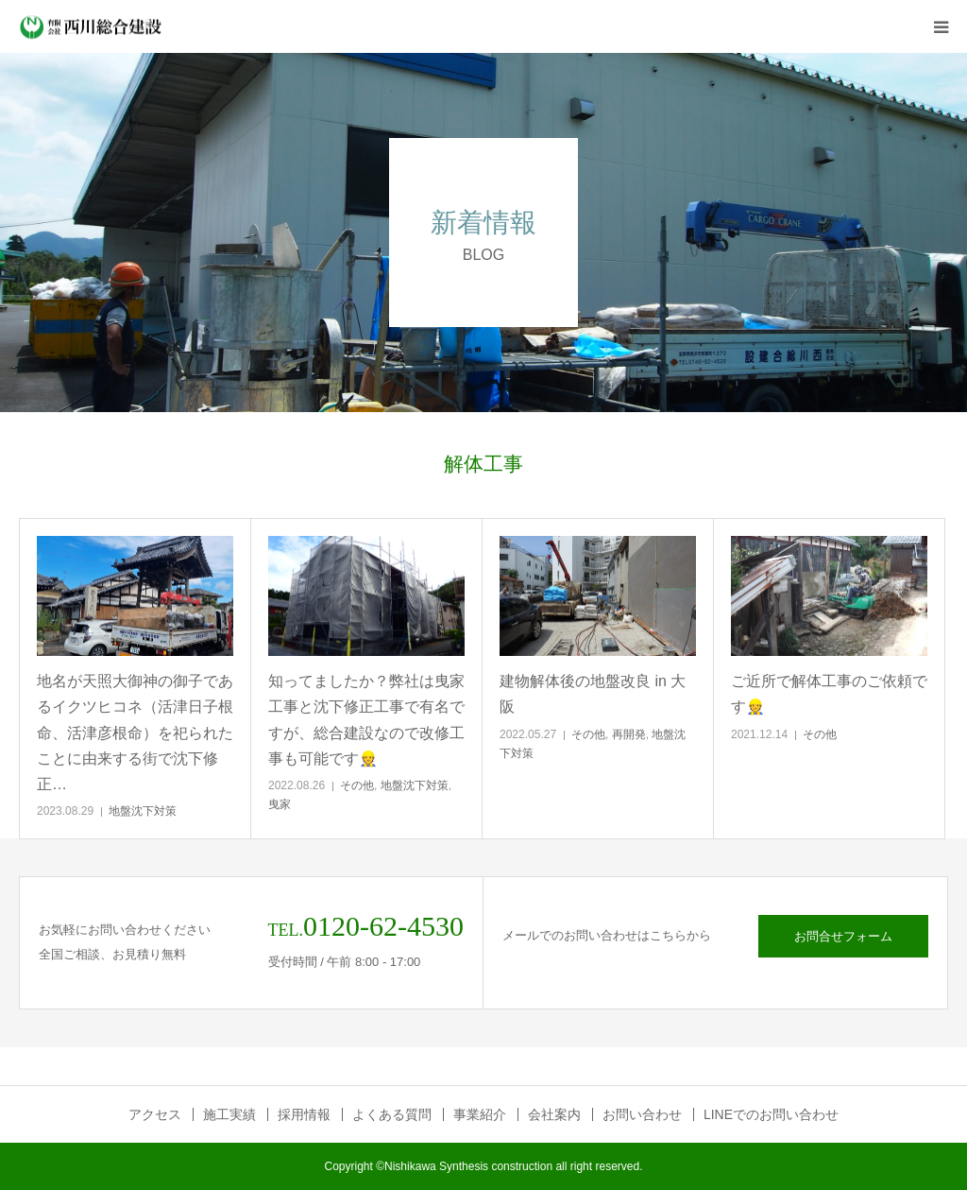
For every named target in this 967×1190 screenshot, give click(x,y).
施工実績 (229, 1114)
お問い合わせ (642, 1114)
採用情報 (304, 1114)
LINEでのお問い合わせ (771, 1114)
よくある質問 (392, 1114)
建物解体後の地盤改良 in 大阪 (593, 694)
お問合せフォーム (843, 936)
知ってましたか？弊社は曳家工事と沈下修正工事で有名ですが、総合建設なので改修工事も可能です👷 (366, 720)
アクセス (154, 1114)
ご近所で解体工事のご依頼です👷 (829, 694)
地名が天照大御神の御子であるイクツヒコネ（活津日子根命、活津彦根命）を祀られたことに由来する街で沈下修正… (135, 732)
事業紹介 (479, 1114)
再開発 (629, 734)
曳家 (279, 804)
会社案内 (554, 1114)
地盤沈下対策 (143, 811)
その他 (357, 785)
